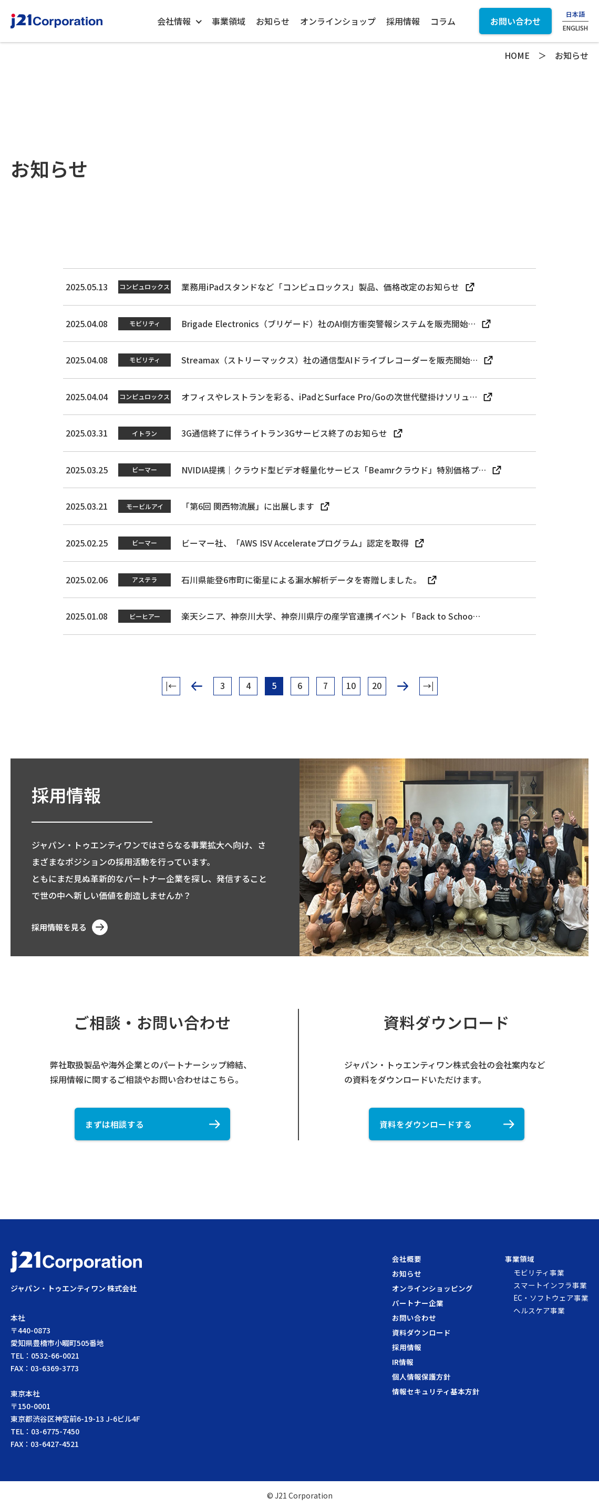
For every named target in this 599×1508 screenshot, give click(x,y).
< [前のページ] (197, 683)
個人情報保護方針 (420, 1375)
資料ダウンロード (420, 1330)
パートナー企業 (417, 1301)
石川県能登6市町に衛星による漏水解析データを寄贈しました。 (301, 577)
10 (351, 683)
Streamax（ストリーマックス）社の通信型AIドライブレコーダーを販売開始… (330, 359)
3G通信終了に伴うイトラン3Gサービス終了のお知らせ (284, 432)
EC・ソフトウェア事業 (550, 1296)
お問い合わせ (413, 1316)
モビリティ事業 (538, 1271)
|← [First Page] (171, 683)
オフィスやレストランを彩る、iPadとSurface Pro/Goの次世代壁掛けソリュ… (329, 395)
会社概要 (406, 1257)
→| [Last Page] (428, 683)
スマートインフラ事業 (549, 1283)
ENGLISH (575, 28)
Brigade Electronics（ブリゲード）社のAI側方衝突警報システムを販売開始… (329, 323)
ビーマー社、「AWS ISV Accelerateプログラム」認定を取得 (295, 540)
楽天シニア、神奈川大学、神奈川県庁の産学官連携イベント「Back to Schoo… (331, 613)
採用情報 (406, 1345)
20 (376, 683)
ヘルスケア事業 (538, 1308)
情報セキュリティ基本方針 (435, 1389)
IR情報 (402, 1360)
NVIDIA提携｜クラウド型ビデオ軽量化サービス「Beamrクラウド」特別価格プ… (334, 468)
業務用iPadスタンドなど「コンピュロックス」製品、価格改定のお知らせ (320, 286)
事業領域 (519, 1257)
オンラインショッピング (431, 1286)
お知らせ (406, 1272)
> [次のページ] (403, 683)
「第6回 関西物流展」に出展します (247, 504)
